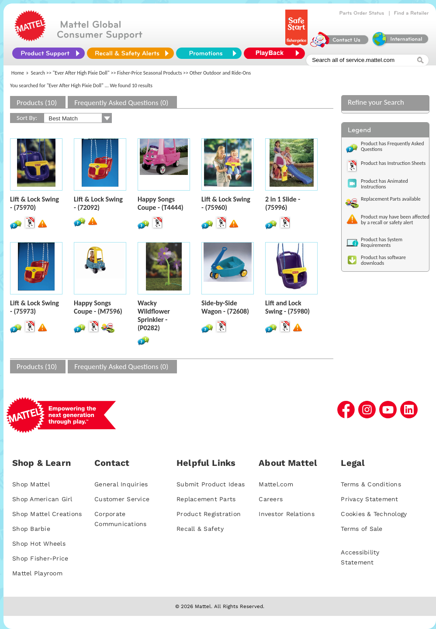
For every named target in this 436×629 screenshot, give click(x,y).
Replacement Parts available (391, 199)
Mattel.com (276, 484)
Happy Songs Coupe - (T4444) (160, 203)
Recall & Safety (200, 528)
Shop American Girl (42, 499)
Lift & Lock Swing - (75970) (34, 203)
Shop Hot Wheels (39, 543)
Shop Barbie (31, 528)
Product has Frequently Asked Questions (392, 146)
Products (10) (37, 102)
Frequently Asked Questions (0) (121, 102)
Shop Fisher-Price (40, 558)
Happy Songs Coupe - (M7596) (98, 307)
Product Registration (208, 513)
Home (17, 73)
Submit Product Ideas (210, 484)
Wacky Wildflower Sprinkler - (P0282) (154, 315)
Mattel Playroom (37, 573)
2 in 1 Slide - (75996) (282, 203)
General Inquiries (121, 484)
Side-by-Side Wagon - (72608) (225, 307)
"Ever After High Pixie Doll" (81, 73)
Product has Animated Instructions (384, 184)
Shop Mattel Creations (47, 513)
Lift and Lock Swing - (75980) (287, 307)
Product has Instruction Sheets (393, 163)
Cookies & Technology (374, 513)
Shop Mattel (31, 484)
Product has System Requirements (381, 242)
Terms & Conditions (371, 484)
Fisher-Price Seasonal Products (149, 73)
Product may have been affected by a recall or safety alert (395, 220)
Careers (271, 499)
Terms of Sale (361, 528)
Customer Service (121, 499)
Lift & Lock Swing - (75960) (225, 203)
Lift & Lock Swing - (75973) (34, 307)
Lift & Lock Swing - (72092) (98, 203)
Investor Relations (287, 513)
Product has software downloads (383, 260)
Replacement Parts (205, 499)
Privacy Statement (369, 499)
